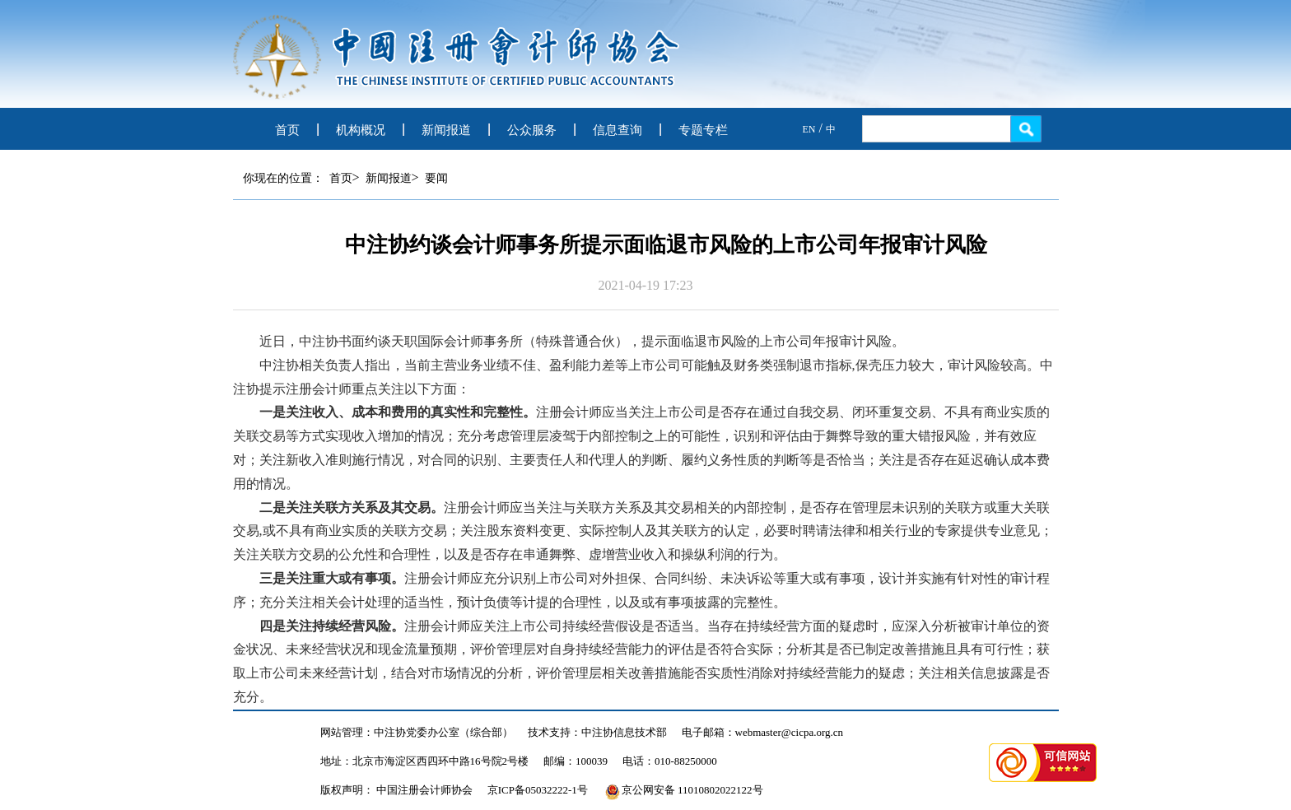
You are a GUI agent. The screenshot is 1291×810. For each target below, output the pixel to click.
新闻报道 (446, 130)
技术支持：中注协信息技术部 (597, 732)
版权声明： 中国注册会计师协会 (396, 790)
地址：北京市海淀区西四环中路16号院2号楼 (424, 761)
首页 (287, 130)
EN (809, 129)
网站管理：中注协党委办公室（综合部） (416, 732)
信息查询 (617, 130)
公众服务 (532, 130)
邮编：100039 (575, 761)
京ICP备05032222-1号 (537, 790)
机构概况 (360, 130)
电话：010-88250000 (669, 761)
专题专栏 (703, 130)
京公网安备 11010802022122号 (684, 790)
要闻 (436, 178)
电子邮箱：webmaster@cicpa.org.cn (763, 732)
